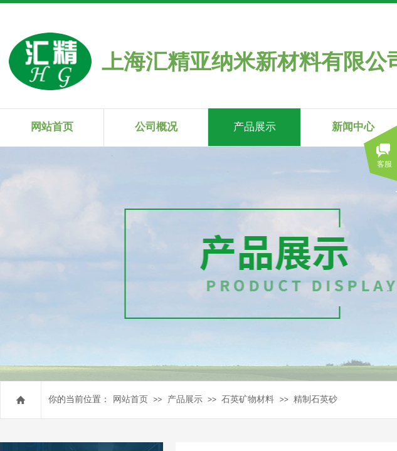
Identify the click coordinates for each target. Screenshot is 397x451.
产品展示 (185, 399)
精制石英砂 (315, 399)
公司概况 (156, 127)
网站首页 (130, 399)
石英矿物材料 (247, 399)
